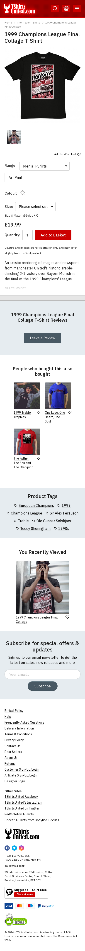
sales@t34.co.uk (15, 865)
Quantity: (12, 235)
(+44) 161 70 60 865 (17, 855)
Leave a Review (42, 338)
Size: (9, 206)
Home (8, 22)
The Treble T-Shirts (28, 22)
